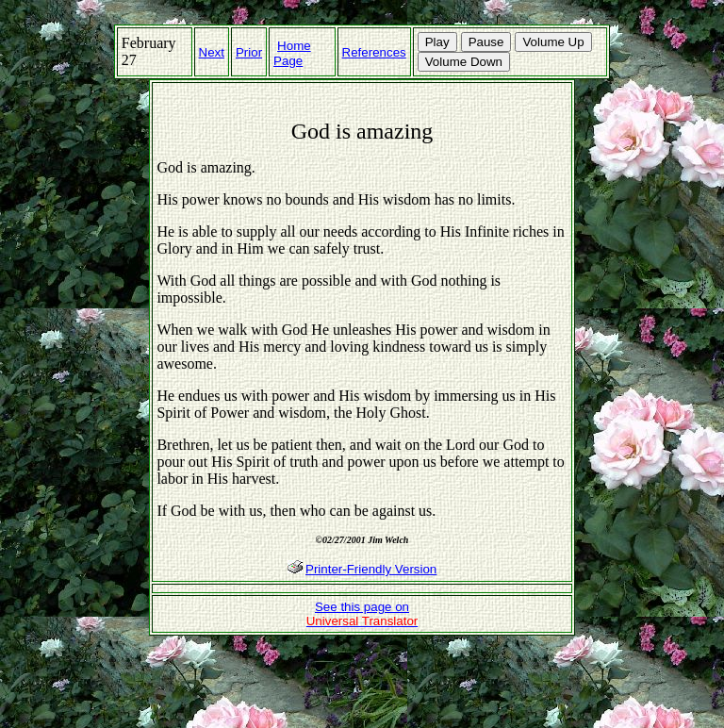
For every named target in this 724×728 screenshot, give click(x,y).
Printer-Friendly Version (370, 569)
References (374, 52)
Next (211, 52)
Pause (486, 42)
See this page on (362, 614)
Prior (249, 52)
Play (437, 42)
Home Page (292, 53)
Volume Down (463, 62)
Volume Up (553, 42)
